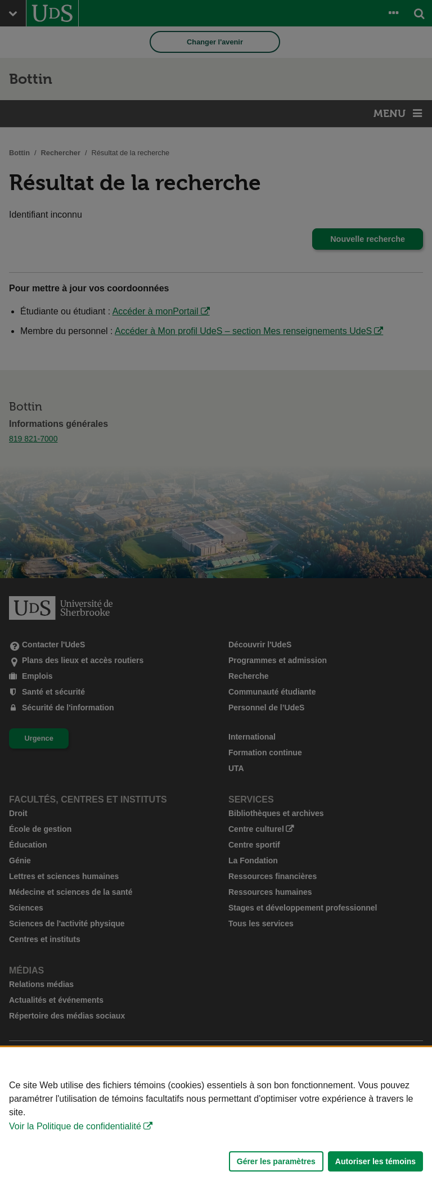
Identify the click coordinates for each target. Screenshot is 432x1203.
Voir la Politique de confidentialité (75, 1126)
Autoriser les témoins (375, 1161)
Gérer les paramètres (276, 1161)
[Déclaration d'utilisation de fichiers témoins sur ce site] (216, 1125)
